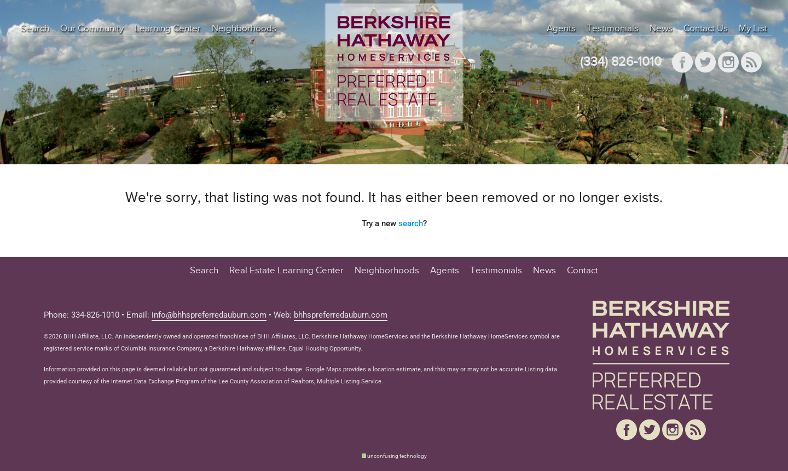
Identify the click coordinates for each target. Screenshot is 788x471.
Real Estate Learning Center (286, 270)
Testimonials (613, 28)
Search (35, 28)
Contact (582, 270)
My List (753, 28)
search (410, 223)
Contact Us (705, 28)
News (661, 28)
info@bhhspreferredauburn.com (209, 315)
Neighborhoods (244, 28)
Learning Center (168, 28)
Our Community (92, 28)
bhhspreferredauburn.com (340, 315)
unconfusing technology (397, 456)
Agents (561, 28)
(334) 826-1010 (621, 62)
